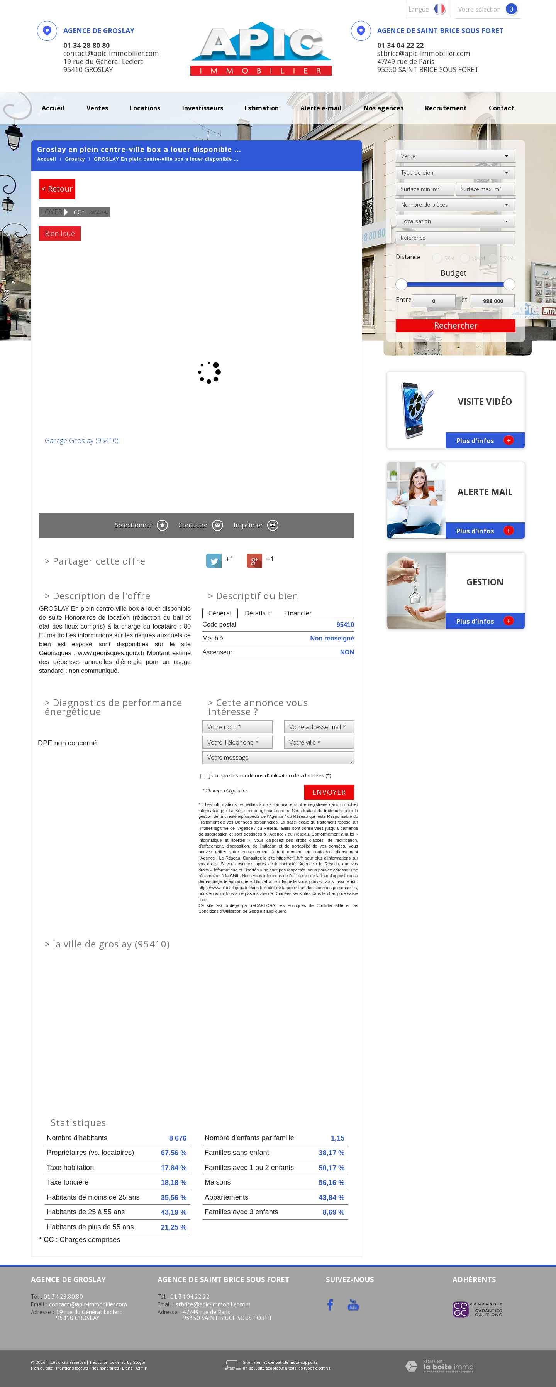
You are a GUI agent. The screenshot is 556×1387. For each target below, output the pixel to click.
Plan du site (42, 1368)
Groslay (75, 159)
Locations (145, 108)
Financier (298, 612)
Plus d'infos (485, 440)
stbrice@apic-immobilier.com (213, 1304)
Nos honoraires (105, 1368)
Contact (501, 108)
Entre (404, 300)
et (464, 300)
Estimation (262, 108)
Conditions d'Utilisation (219, 911)
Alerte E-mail (321, 108)
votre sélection (479, 9)
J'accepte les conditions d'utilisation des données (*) (270, 775)
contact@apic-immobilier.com (88, 1304)
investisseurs (202, 108)
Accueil (53, 108)
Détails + (258, 612)
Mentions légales (72, 1368)
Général (220, 612)
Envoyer (329, 792)
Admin (141, 1368)
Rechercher (456, 325)
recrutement (446, 108)
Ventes (97, 108)
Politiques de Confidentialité (316, 905)
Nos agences (383, 108)
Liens (127, 1368)
